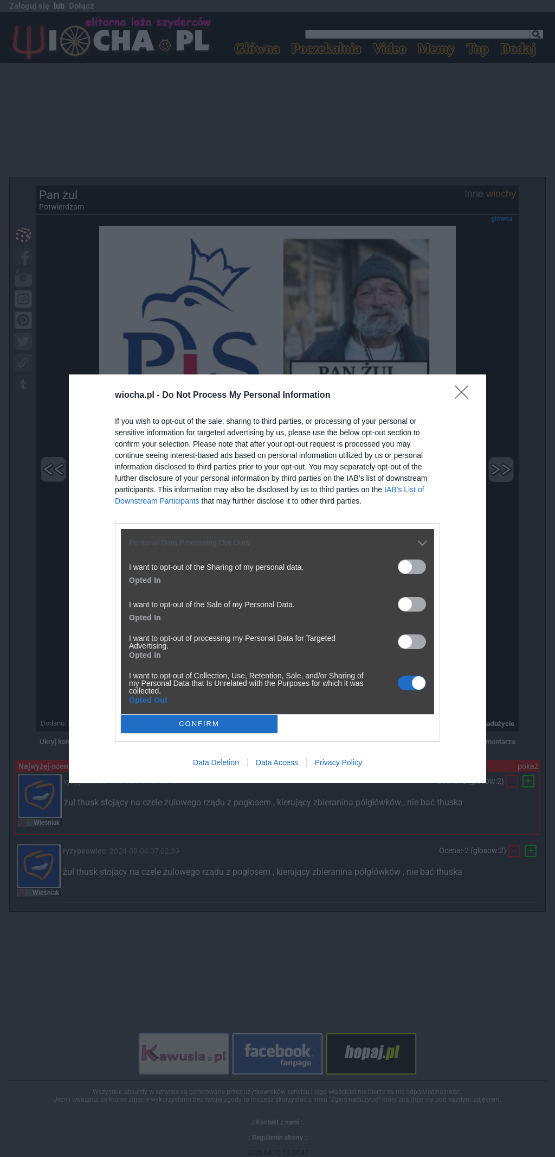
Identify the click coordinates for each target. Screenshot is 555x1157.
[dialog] (277, 578)
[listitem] (277, 543)
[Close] (465, 395)
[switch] (412, 567)
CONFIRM (199, 723)
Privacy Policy (338, 762)
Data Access (277, 762)
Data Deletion (216, 762)
